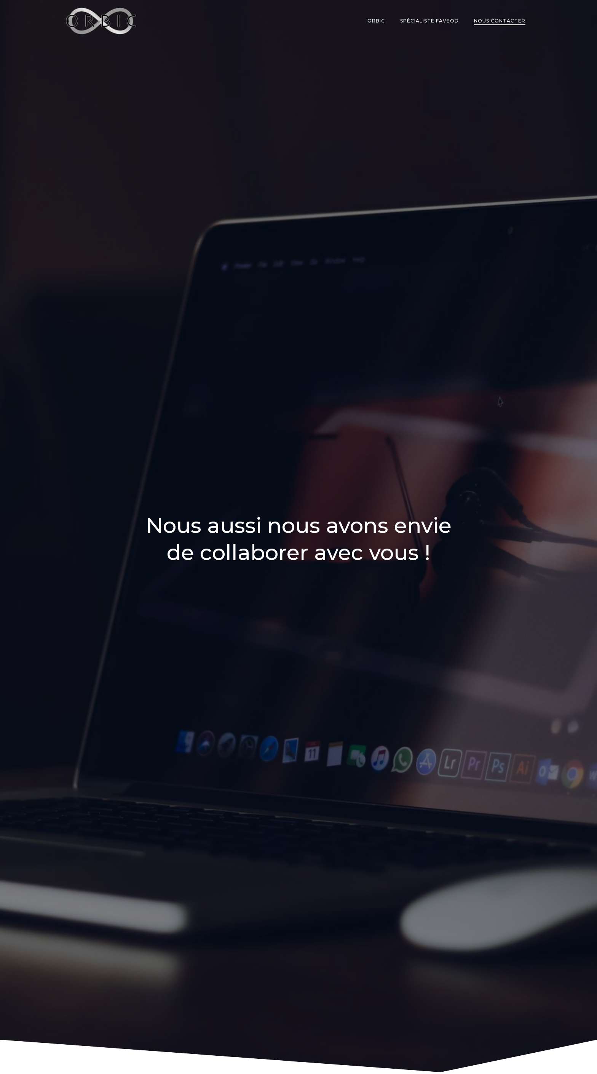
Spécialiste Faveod (429, 21)
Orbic (376, 21)
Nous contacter (499, 21)
